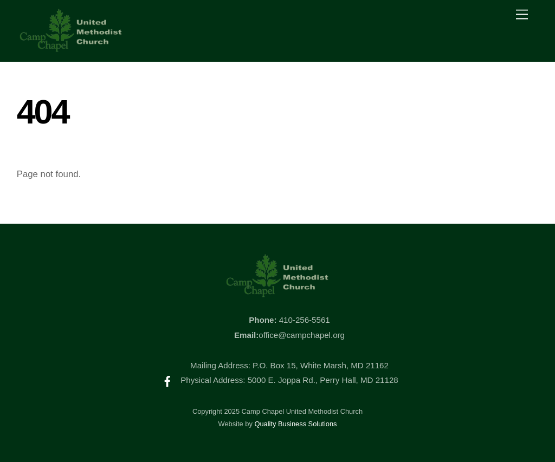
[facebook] (167, 380)
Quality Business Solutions (295, 424)
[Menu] (522, 14)
